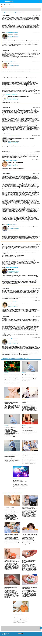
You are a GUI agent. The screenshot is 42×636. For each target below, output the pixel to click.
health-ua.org (9, 1)
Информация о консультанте (13, 36)
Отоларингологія (7, 398)
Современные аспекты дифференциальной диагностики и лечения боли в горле (11, 402)
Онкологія (23, 425)
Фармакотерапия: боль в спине (10, 427)
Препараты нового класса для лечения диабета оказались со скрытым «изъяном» (11, 587)
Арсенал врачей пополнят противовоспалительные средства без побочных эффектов (29, 587)
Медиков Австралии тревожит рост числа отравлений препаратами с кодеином (29, 561)
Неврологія (6, 372)
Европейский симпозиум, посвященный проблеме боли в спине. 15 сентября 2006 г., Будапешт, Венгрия (12, 455)
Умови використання (5, 633)
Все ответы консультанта (13, 37)
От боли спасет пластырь (9, 507)
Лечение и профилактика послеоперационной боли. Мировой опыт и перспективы (20, 481)
